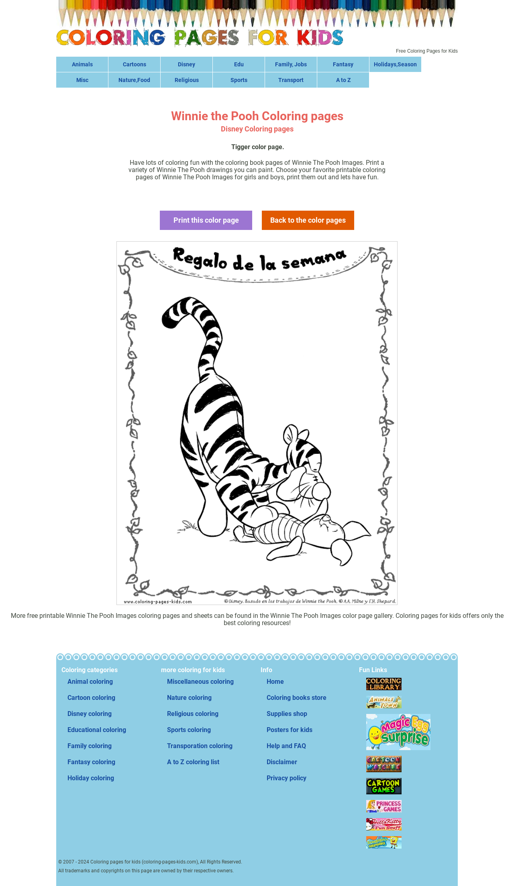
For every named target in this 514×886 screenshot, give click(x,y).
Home (275, 681)
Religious (187, 80)
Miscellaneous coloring (200, 681)
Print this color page (206, 220)
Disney (186, 64)
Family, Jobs (291, 64)
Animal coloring (90, 681)
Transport (291, 80)
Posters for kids (289, 730)
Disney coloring (89, 714)
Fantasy (343, 64)
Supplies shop (287, 714)
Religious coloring (192, 714)
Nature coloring (189, 697)
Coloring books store (296, 697)
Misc (82, 80)
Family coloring (89, 746)
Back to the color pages (308, 220)
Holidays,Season (395, 64)
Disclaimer (282, 762)
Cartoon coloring (91, 697)
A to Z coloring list (193, 762)
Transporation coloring (200, 746)
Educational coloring (96, 730)
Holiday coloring (90, 778)
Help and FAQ (286, 746)
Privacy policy (286, 778)
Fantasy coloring (91, 762)
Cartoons (134, 64)
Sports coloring (189, 730)
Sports (238, 80)
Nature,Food (134, 80)
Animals (82, 64)
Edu (239, 64)
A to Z (343, 80)
